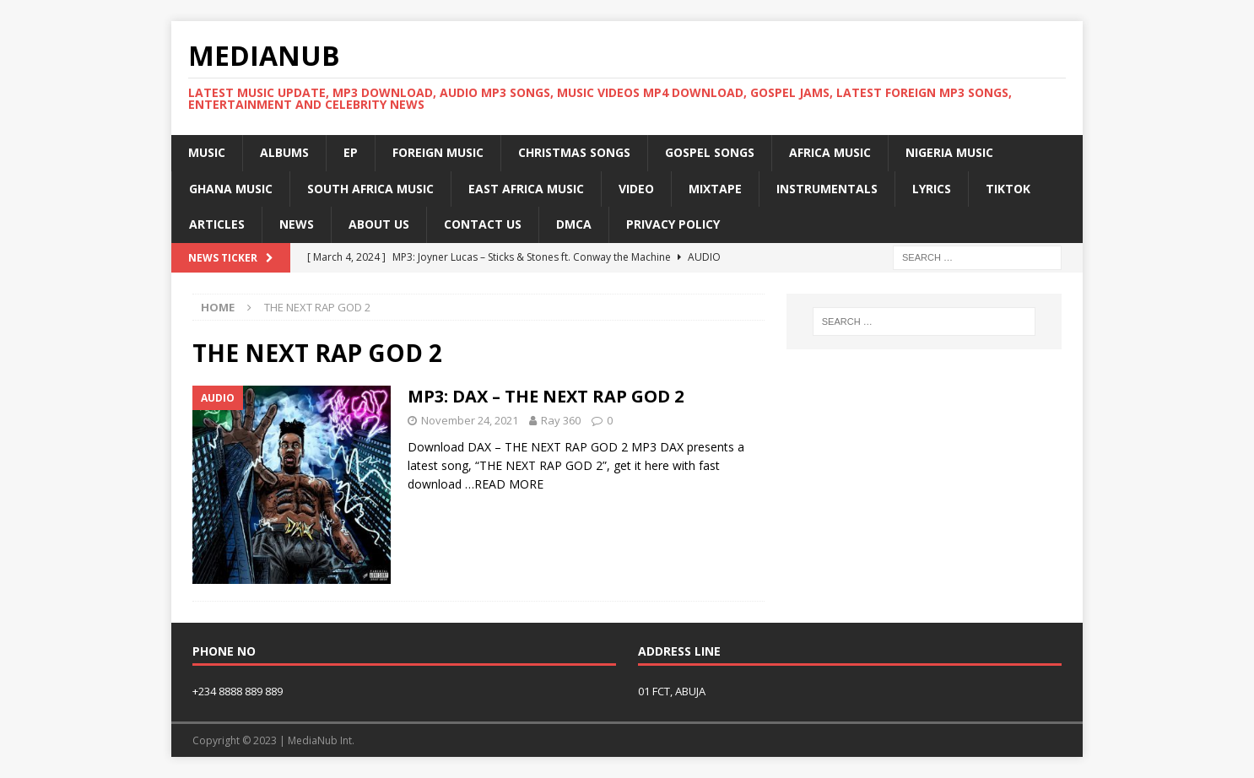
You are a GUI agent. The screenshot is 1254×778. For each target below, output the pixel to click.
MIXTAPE (715, 189)
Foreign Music (438, 152)
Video (636, 189)
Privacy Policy (673, 224)
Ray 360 (561, 420)
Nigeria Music (949, 152)
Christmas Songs (574, 152)
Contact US (483, 224)
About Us (379, 224)
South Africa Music (370, 189)
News (296, 224)
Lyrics (931, 189)
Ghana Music (231, 189)
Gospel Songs (709, 152)
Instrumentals (827, 189)
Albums (284, 152)
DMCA (574, 224)
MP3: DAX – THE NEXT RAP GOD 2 (546, 396)
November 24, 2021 (469, 420)
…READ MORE (504, 484)
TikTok (1008, 189)
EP (350, 152)
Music (206, 152)
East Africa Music (526, 189)
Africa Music (830, 152)
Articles (217, 224)
